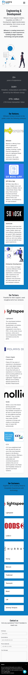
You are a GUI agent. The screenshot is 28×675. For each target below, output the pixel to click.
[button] (26, 664)
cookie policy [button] (7, 671)
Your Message (4, 650)
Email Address (4, 637)
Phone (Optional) (5, 643)
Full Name (3, 631)
